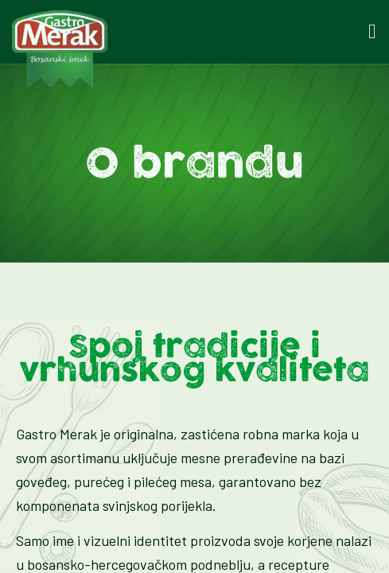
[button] (372, 32)
